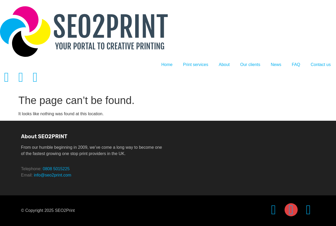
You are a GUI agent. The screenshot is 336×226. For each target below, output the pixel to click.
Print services (195, 64)
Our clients (250, 64)
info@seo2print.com (52, 175)
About (224, 64)
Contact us (321, 64)
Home (166, 64)
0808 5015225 (56, 169)
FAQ (296, 64)
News (276, 64)
